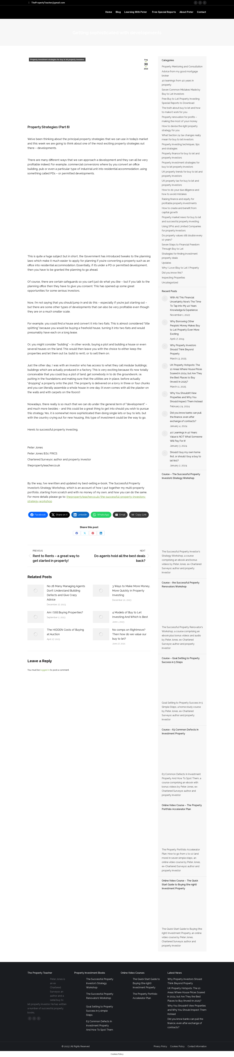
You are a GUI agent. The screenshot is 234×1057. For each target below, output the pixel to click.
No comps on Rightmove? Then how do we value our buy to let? (129, 634)
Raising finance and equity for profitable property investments (179, 201)
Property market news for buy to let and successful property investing (181, 219)
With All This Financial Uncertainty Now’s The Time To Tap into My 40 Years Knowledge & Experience (185, 303)
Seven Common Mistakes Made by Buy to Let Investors (181, 91)
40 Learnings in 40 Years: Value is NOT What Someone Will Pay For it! (186, 436)
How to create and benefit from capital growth (179, 210)
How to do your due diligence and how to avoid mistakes (180, 192)
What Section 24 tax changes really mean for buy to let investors (181, 137)
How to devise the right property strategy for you (180, 128)
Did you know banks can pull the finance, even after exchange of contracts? (185, 417)
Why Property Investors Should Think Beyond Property (183, 349)
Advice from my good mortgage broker (180, 73)
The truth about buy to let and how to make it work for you (181, 110)
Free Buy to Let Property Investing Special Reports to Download (181, 100)
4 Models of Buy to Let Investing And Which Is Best (130, 614)
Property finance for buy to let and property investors (181, 155)
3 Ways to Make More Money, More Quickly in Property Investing (131, 591)
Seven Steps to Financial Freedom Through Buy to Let (181, 246)
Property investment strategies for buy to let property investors (57, 60)
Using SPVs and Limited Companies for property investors (181, 228)
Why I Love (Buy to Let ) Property (180, 267)
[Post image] (35, 591)
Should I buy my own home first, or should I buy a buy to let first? (185, 456)
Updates (166, 262)
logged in (45, 670)
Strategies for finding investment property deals (180, 255)
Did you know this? (172, 272)
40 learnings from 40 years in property (178, 82)
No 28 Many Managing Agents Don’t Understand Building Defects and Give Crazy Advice (66, 593)
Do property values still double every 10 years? (182, 237)
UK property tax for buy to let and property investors (180, 182)
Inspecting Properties (173, 277)
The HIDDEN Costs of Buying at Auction (65, 632)
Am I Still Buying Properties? (65, 612)
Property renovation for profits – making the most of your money (179, 119)
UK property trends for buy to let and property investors (182, 173)
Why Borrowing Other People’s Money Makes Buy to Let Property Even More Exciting (185, 327)
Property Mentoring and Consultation (182, 66)
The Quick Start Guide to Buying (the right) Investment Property (146, 983)
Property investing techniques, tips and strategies (181, 146)
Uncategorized (170, 282)
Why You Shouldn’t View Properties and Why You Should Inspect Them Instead (186, 397)
